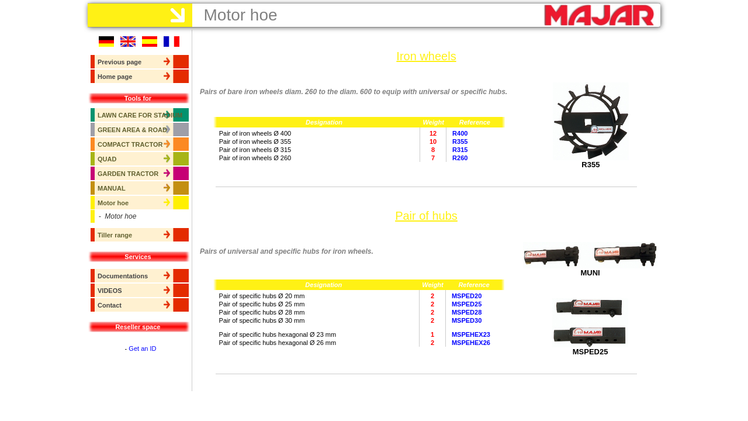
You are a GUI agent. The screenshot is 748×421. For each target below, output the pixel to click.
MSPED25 (467, 304)
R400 (460, 133)
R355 (460, 141)
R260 (460, 157)
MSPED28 (467, 312)
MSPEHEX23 (471, 334)
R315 (460, 149)
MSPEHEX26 (471, 342)
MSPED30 (467, 320)
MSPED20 (467, 295)
